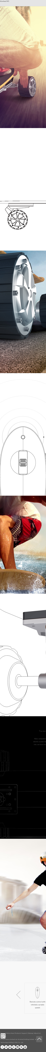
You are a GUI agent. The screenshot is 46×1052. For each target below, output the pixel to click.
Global (25, 1047)
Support (24, 1033)
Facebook (2, 1047)
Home (2, 1033)
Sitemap (30, 1033)
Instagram (17, 1047)
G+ (14, 1047)
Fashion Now (9, 1033)
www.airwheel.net (11, 1039)
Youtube (10, 1047)
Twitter (6, 1047)
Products (18, 1033)
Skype (21, 1047)
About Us (37, 1033)
